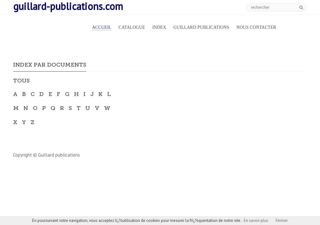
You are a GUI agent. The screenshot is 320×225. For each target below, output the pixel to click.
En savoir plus (256, 220)
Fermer (282, 220)
